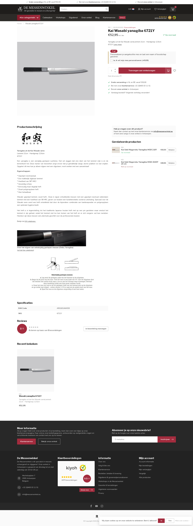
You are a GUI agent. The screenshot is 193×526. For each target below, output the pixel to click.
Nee (170, 520)
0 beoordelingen (130, 27)
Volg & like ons (104, 465)
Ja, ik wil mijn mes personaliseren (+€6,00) (131, 60)
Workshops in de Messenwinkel (110, 481)
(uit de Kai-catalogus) (25, 250)
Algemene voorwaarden (107, 489)
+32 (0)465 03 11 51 (30, 487)
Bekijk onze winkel (49, 441)
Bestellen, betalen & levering (109, 473)
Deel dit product (114, 76)
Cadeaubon (47, 17)
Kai (109, 27)
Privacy (101, 493)
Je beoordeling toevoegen (95, 329)
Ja (161, 520)
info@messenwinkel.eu (163, 131)
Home (19, 24)
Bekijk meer (87, 490)
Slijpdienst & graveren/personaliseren (113, 477)
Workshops (60, 17)
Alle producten (145, 477)
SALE (122, 17)
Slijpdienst (73, 17)
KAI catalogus (30, 221)
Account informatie (146, 461)
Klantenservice (109, 17)
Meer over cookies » (182, 521)
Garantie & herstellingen (108, 485)
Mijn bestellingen (145, 465)
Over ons (101, 461)
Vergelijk (142, 473)
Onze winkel (86, 17)
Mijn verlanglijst (145, 469)
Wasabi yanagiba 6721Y (34, 24)
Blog (97, 17)
